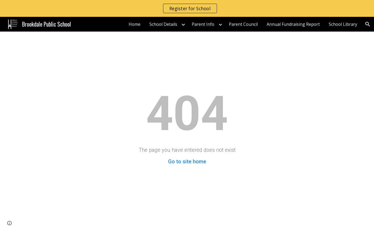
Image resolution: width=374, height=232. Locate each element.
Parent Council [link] (243, 24)
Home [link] (134, 24)
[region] (187, 8)
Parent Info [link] (203, 24)
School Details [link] (163, 24)
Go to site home (187, 161)
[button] (367, 24)
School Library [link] (343, 24)
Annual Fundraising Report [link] (293, 24)
